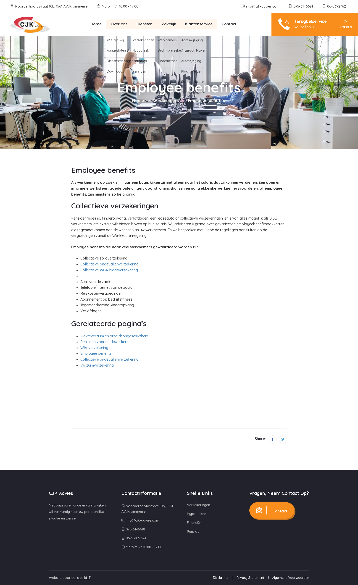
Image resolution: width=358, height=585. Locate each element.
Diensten (145, 23)
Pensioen (194, 531)
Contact (229, 23)
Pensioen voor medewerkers (104, 341)
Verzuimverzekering (97, 365)
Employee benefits (96, 353)
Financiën (194, 522)
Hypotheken (196, 514)
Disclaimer (221, 578)
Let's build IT (81, 577)
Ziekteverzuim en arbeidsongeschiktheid (114, 336)
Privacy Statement (250, 578)
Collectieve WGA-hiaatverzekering (109, 270)
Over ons (119, 23)
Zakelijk (169, 23)
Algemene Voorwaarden (290, 578)
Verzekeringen (198, 505)
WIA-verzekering (94, 347)
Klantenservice (199, 23)
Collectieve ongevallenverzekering (109, 264)
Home (96, 23)
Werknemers (166, 100)
